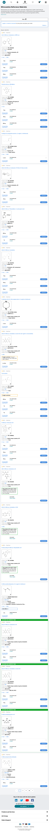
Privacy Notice (25, 826)
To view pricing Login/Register (5, 64)
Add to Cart (44, 64)
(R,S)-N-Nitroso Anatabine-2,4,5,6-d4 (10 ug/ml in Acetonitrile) (17, 333)
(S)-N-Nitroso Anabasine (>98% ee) (10, 35)
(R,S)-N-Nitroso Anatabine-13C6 (10, 507)
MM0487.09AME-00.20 (12, 597)
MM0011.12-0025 (11, 769)
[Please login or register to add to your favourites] (46, 61)
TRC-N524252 (11, 637)
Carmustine (4, 373)
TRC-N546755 (11, 221)
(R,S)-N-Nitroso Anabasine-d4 (9, 624)
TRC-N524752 (11, 681)
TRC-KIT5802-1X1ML (12, 312)
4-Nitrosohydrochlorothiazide (9, 757)
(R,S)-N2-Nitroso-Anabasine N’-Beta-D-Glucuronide (14, 168)
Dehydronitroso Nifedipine (8, 84)
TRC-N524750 (11, 263)
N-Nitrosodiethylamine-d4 (8, 714)
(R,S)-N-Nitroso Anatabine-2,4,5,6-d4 (11, 668)
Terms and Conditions (18, 826)
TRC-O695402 (11, 435)
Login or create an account (9, 23)
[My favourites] (32, 2)
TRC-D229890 (11, 97)
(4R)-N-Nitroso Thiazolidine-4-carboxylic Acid (13, 209)
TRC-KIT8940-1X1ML (12, 146)
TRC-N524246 (11, 48)
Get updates (23, 806)
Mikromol (7, 599)
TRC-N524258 (11, 481)
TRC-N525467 (11, 727)
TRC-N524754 (11, 520)
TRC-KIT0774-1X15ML (12, 346)
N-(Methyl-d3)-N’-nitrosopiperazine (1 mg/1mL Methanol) (16, 299)
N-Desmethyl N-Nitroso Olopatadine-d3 (11, 547)
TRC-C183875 (11, 386)
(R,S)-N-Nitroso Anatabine (8, 250)
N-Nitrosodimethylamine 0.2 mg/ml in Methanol (13, 584)
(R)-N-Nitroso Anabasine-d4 (9, 469)
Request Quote (43, 500)
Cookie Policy (32, 826)
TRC (5, 50)
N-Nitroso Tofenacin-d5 (7, 422)
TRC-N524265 (11, 180)
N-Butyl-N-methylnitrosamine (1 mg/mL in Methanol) (15, 133)
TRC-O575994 (11, 560)
